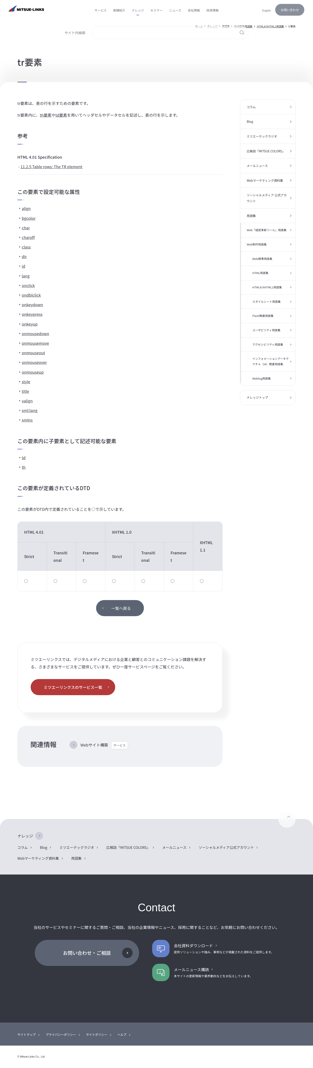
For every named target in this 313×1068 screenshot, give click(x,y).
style (26, 381)
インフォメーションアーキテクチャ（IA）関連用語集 (270, 361)
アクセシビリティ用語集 (267, 344)
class (26, 247)
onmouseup (33, 372)
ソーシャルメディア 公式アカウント (267, 198)
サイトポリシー (96, 1034)
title (25, 391)
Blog (250, 121)
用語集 (251, 216)
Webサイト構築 (104, 745)
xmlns (27, 420)
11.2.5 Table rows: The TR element (51, 166)
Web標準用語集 (262, 259)
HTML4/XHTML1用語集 (267, 287)
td (24, 457)
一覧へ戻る (121, 608)
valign (27, 401)
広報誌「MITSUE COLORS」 (266, 151)
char (26, 227)
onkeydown (32, 304)
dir (24, 256)
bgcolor (29, 218)
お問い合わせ (290, 10)
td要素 (61, 115)
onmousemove (35, 343)
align (26, 208)
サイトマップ (26, 1034)
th (24, 467)
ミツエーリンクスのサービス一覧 (73, 687)
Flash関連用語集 (262, 316)
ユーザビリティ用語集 (266, 330)
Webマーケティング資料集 (265, 180)
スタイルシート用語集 (266, 301)
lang (26, 276)
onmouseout (33, 352)
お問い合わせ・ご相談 (87, 952)
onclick (28, 285)
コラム (251, 107)
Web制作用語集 (257, 244)
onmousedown (35, 333)
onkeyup (30, 324)
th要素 (46, 115)
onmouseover (34, 362)
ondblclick (31, 295)
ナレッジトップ (257, 397)
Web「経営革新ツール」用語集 (266, 230)
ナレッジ (25, 836)
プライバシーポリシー (61, 1034)
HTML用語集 (260, 273)
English (266, 10)
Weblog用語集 (261, 378)
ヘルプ (122, 1034)
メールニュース (257, 165)
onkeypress (32, 314)
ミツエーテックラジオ (262, 136)
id (23, 266)
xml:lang (29, 410)
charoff (28, 237)
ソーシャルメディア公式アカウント (226, 847)
